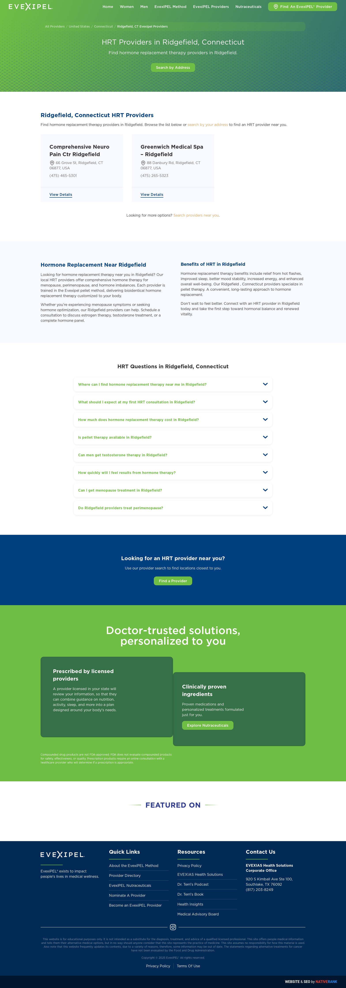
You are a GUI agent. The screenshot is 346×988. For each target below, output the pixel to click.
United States (79, 26)
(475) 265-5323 (154, 175)
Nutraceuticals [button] (248, 6)
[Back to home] (31, 6)
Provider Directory (125, 875)
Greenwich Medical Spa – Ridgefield (172, 150)
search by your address (208, 124)
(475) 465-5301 (63, 175)
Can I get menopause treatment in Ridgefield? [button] (120, 490)
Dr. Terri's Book (190, 894)
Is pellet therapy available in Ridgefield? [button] (115, 437)
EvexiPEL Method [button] (170, 6)
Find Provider (302, 6)
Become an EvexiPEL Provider (135, 905)
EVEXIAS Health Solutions (200, 874)
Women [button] (127, 6)
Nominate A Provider (127, 895)
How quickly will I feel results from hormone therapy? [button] (127, 472)
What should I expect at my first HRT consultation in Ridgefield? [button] (136, 402)
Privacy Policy (189, 865)
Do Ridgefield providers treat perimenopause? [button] (120, 507)
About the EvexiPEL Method (133, 865)
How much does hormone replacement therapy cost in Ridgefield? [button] (138, 419)
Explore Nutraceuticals (207, 725)
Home (108, 6)
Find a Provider (173, 580)
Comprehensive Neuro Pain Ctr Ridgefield (79, 150)
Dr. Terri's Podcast (193, 884)
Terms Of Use (188, 966)
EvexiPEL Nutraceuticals (130, 885)
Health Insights (190, 904)
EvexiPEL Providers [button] (211, 6)
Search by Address (173, 67)
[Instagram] (173, 926)
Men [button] (144, 6)
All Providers (55, 26)
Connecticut (103, 26)
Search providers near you (196, 215)
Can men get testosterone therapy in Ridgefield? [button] (122, 455)
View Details (60, 194)
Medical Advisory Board (198, 914)
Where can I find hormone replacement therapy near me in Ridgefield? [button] (142, 384)
